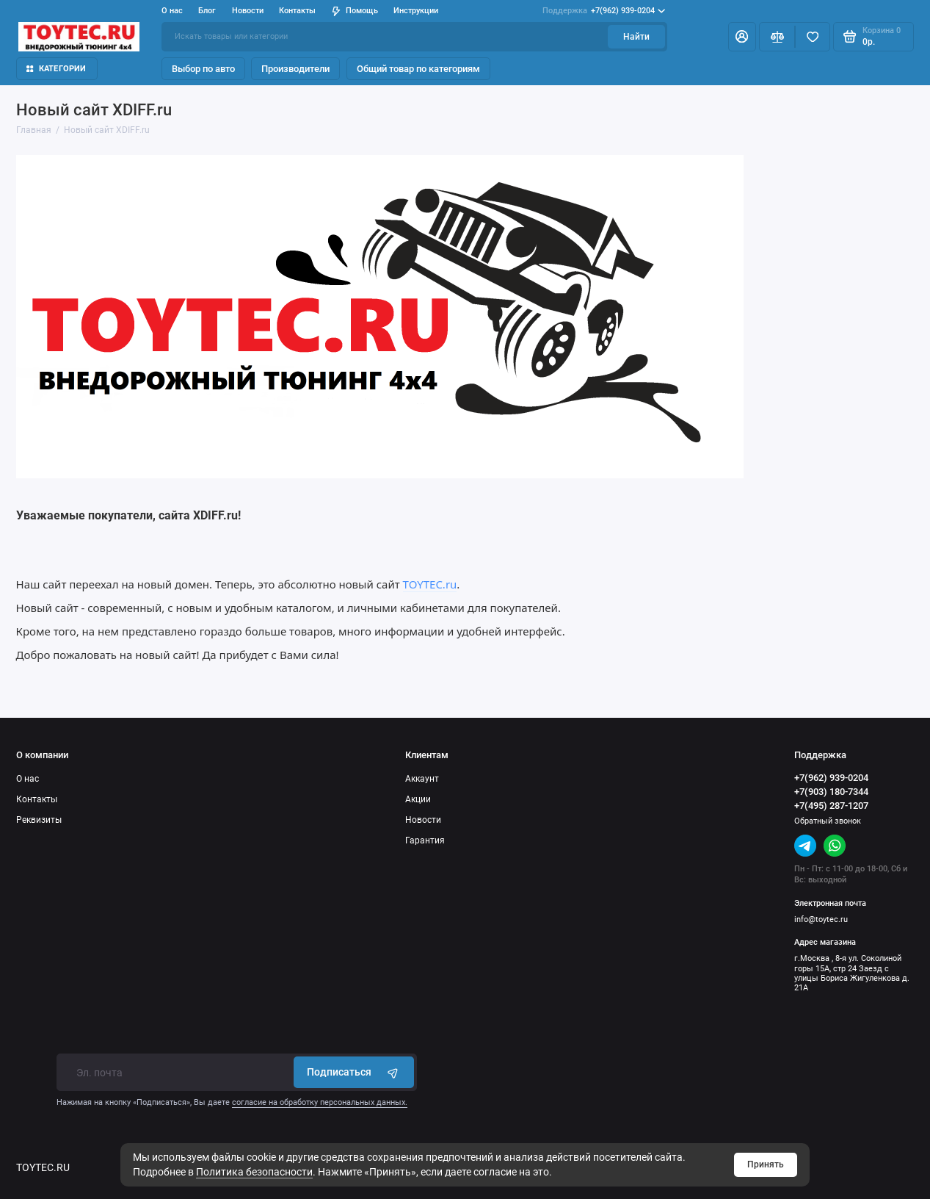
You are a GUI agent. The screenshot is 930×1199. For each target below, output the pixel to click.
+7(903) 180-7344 (831, 791)
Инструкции (415, 10)
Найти (636, 37)
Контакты (297, 10)
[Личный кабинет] (742, 36)
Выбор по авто (203, 68)
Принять (765, 1164)
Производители (295, 68)
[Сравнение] (777, 36)
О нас (172, 10)
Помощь (355, 10)
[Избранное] (813, 36)
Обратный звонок (827, 821)
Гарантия (425, 840)
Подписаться (353, 1072)
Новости (248, 10)
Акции (418, 799)
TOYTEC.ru (430, 584)
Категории (56, 68)
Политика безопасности (254, 1172)
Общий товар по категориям (418, 68)
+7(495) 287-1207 (831, 805)
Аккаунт (422, 779)
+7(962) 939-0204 (603, 10)
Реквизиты (39, 820)
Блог (207, 10)
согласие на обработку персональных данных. (319, 1102)
